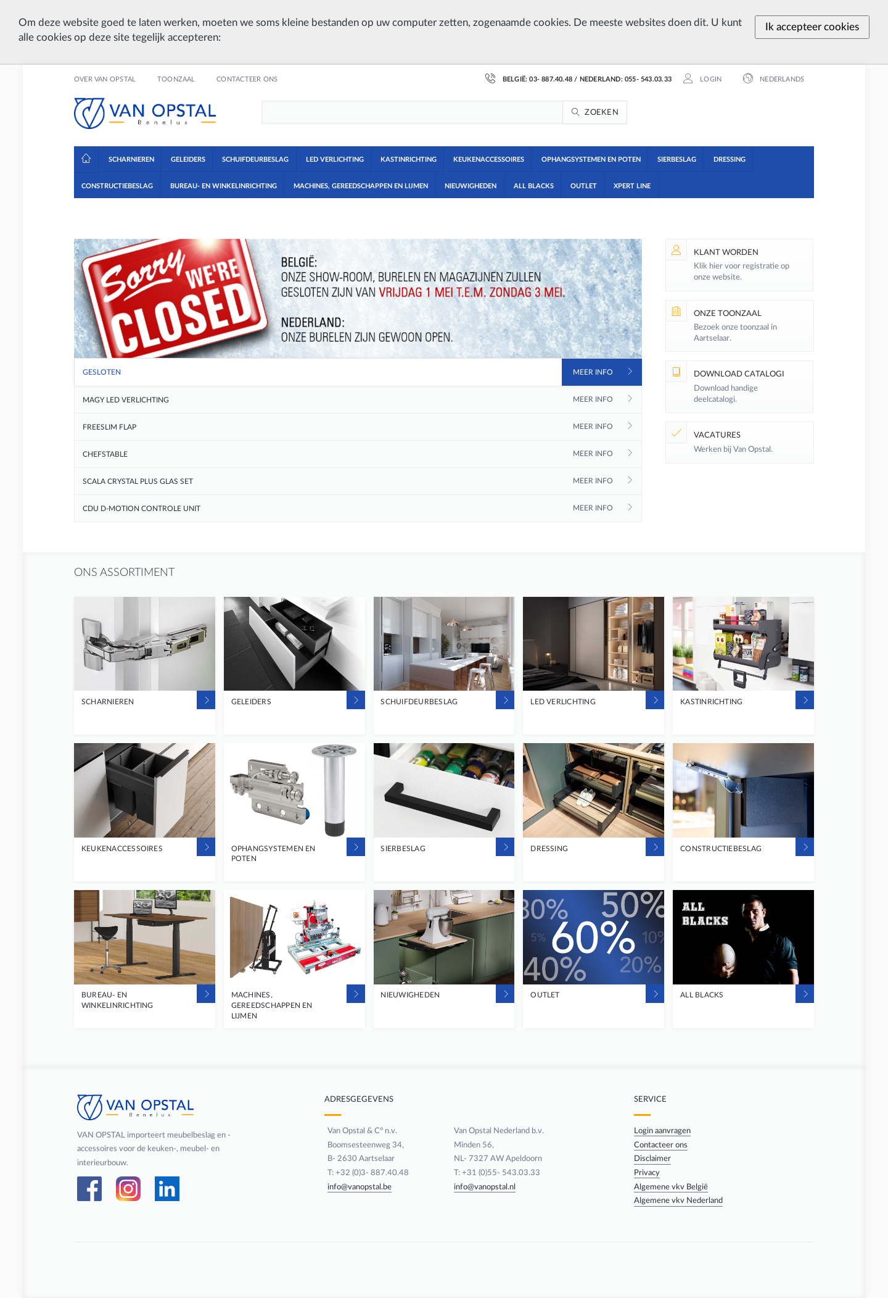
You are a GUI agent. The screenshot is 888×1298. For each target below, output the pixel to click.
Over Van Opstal (105, 80)
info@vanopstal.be (356, 1187)
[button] (130, 158)
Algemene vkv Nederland (679, 1200)
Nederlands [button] (781, 80)
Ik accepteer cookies (812, 27)
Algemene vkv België (672, 1187)
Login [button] (710, 80)
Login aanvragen (663, 1130)
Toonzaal (176, 80)
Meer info (593, 372)
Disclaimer (653, 1158)
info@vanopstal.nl (484, 1187)
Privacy (648, 1172)
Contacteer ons (247, 80)
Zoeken (602, 112)
